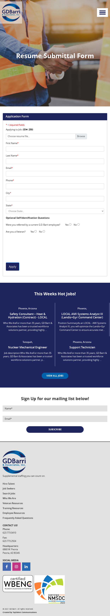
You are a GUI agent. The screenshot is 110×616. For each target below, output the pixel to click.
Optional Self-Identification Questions (27, 217)
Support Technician (82, 347)
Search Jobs (9, 493)
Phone (9, 180)
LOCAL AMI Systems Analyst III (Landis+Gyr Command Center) (82, 315)
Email (8, 168)
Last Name (11, 155)
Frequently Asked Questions (18, 518)
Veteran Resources (13, 503)
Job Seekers (9, 488)
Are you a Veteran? (16, 231)
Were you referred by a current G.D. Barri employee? (33, 224)
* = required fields (15, 124)
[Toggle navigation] (102, 12)
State (8, 205)
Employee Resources (14, 513)
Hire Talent (9, 483)
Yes (68, 224)
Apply (12, 267)
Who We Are (9, 498)
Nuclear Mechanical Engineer (27, 347)
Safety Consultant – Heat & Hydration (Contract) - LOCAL (27, 315)
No (77, 224)
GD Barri (12, 609)
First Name (11, 143)
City (8, 193)
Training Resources (13, 508)
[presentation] (20, 250)
